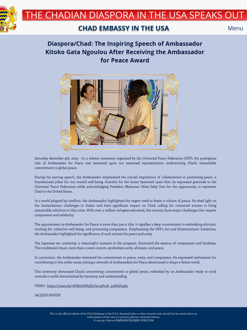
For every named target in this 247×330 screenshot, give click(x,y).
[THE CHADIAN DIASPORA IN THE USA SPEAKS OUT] (134, 15)
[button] (235, 28)
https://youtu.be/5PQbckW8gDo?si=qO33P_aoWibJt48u (87, 285)
